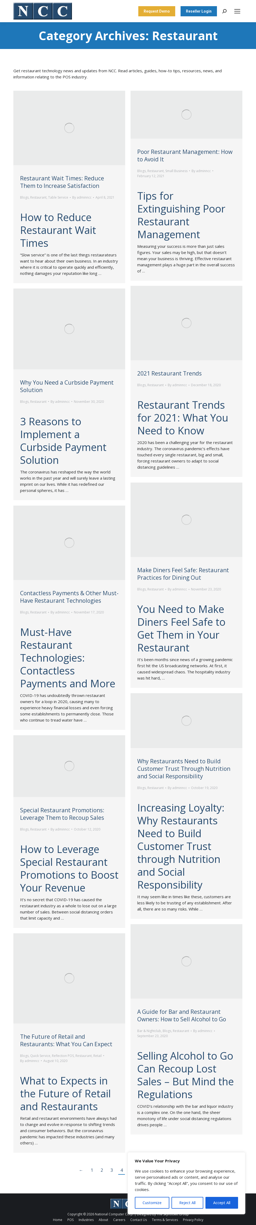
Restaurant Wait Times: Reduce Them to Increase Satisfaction (62, 182)
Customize (152, 1202)
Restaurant (38, 197)
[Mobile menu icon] (237, 11)
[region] (186, 1183)
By (81, 197)
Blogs (24, 197)
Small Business (176, 171)
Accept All (221, 1202)
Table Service (58, 197)
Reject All (187, 1202)
